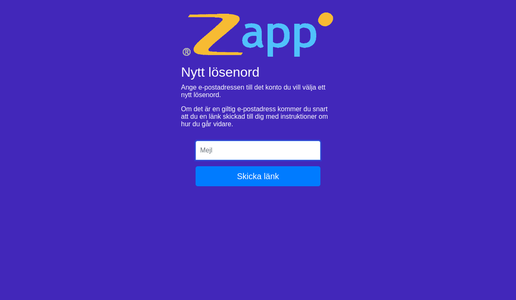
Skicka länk (258, 176)
